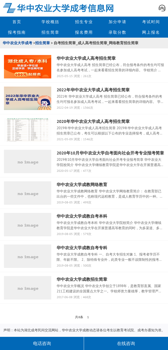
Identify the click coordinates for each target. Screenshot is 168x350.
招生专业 (84, 21)
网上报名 (151, 32)
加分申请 (118, 21)
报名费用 (84, 32)
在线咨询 (126, 343)
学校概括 (50, 21)
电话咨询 (42, 343)
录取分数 (118, 32)
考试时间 (151, 21)
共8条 (79, 317)
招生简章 (50, 32)
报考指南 (17, 32)
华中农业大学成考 (17, 43)
